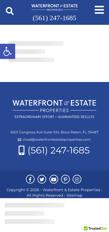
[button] (7, 51)
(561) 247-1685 (54, 18)
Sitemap (75, 195)
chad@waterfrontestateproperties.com (56, 139)
